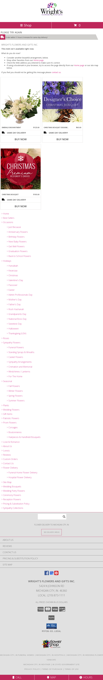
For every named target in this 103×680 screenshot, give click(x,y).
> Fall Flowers (13, 386)
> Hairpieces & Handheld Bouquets (24, 437)
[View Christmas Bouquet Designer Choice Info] (62, 101)
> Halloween (13, 328)
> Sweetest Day (14, 323)
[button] (51, 626)
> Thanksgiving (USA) (16, 333)
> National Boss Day (16, 318)
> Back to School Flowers (19, 256)
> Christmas (12, 275)
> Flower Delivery (9, 467)
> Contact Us (7, 463)
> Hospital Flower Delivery (19, 477)
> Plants (5, 405)
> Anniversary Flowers (17, 231)
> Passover (12, 285)
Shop (25, 25)
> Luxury (5, 450)
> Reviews (6, 454)
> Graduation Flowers (17, 251)
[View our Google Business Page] (51, 574)
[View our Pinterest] (56, 574)
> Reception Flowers (11, 499)
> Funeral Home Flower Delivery (22, 472)
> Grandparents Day (16, 314)
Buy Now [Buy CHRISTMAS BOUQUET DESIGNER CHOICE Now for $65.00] (62, 139)
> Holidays (6, 260)
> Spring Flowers (15, 395)
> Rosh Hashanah (15, 309)
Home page (38, 60)
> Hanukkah (12, 265)
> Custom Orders (9, 459)
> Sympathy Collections (12, 508)
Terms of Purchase (52, 669)
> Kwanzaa (12, 270)
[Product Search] (52, 517)
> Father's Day (14, 304)
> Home (5, 213)
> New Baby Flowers (17, 241)
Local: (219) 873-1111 (51, 595)
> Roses (5, 338)
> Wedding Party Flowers (13, 490)
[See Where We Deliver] (51, 532)
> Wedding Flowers (10, 409)
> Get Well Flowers (16, 246)
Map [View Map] (51, 677)
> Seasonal (6, 381)
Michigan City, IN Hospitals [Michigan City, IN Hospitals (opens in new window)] (50, 655)
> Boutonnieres (14, 432)
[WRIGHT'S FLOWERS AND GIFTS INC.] (51, 18)
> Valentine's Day (15, 280)
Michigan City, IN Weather (36, 664)
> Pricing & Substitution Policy (15, 503)
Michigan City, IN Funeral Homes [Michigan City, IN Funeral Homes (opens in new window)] (17, 655)
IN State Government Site (66, 664)
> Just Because (14, 227)
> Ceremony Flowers (11, 495)
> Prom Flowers (8, 422)
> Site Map (6, 482)
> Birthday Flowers (16, 236)
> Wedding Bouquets (11, 486)
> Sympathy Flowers (10, 342)
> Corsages (12, 427)
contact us (56, 72)
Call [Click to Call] (17, 677)
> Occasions (7, 222)
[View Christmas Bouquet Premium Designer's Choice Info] (21, 168)
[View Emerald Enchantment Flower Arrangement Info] (21, 101)
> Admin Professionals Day (19, 294)
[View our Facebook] (47, 574)
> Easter (11, 289)
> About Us (6, 446)
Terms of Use (72, 669)
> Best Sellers (7, 217)
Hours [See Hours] (85, 677)
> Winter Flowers (15, 390)
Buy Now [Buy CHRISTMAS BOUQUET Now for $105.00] (21, 206)
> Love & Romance (10, 441)
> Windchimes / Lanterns (18, 371)
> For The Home (14, 376)
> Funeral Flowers (15, 347)
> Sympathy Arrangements (19, 361)
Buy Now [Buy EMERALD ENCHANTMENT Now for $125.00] (21, 139)
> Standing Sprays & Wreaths (20, 352)
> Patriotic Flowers (10, 418)
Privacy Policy (32, 669)
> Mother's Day (14, 299)
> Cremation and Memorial (19, 366)
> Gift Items (6, 414)
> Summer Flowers (16, 400)
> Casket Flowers (15, 357)
